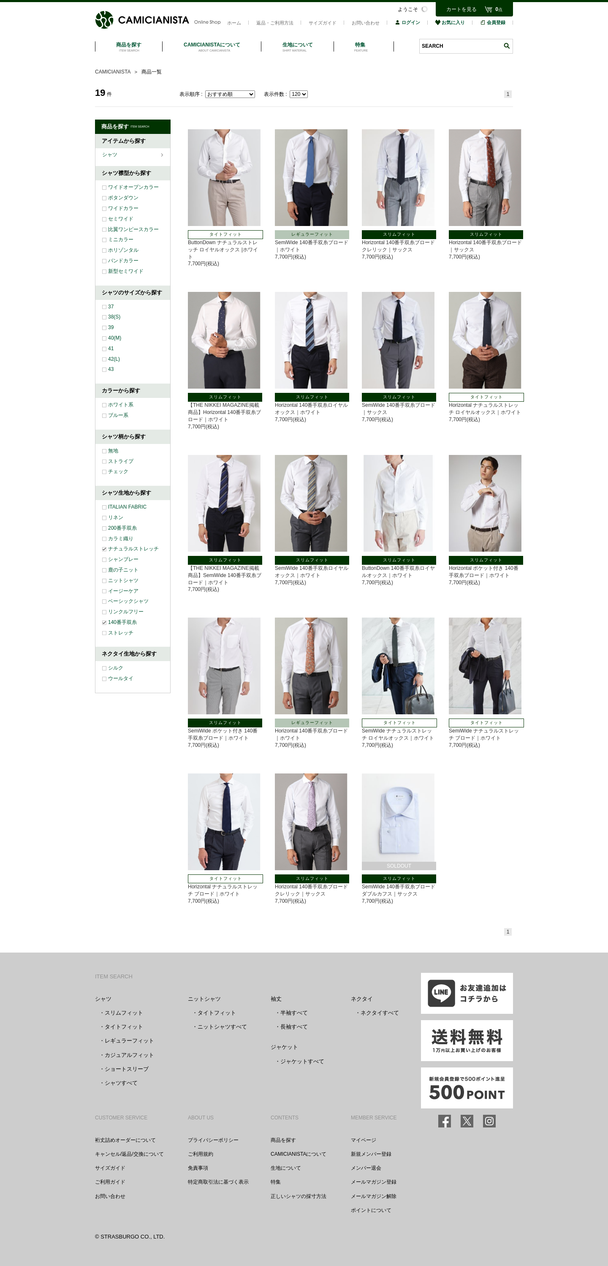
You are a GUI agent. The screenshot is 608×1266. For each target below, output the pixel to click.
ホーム (234, 22)
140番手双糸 (122, 622)
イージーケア (123, 591)
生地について (286, 1168)
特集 (276, 1182)
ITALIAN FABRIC (127, 507)
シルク (115, 668)
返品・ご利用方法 (274, 22)
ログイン (407, 22)
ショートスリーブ (127, 1069)
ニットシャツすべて (222, 1027)
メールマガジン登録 (373, 1182)
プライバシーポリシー (213, 1140)
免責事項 (198, 1168)
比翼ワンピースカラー (133, 229)
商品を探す (283, 1140)
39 (111, 327)
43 (111, 369)
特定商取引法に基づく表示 (218, 1182)
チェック (118, 471)
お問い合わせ (366, 22)
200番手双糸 (122, 528)
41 (111, 348)
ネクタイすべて (380, 1013)
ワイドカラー (123, 208)
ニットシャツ (123, 580)
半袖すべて (294, 1013)
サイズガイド (323, 22)
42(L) (114, 359)
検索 (506, 46)
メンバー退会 (366, 1168)
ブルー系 (118, 415)
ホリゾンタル (123, 250)
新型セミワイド (126, 271)
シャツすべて (121, 1083)
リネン (115, 517)
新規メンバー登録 (371, 1154)
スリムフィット (124, 1013)
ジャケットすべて (302, 1061)
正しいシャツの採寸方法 (298, 1196)
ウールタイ (120, 678)
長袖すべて (294, 1027)
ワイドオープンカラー (133, 187)
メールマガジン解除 (373, 1196)
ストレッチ (120, 633)
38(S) (114, 317)
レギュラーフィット (129, 1040)
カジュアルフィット (129, 1055)
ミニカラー (120, 239)
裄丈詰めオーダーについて (125, 1140)
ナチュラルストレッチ (133, 549)
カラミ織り (120, 539)
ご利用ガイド (110, 1182)
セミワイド (120, 219)
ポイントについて (371, 1210)
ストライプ (120, 461)
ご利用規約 (200, 1154)
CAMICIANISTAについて (298, 1154)
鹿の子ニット (123, 570)
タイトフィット (124, 1027)
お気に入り (450, 22)
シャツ (110, 155)
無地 (113, 451)
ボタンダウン (123, 198)
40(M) (114, 338)
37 (111, 307)
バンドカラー (123, 261)
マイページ (363, 1140)
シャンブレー (123, 559)
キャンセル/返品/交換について (129, 1154)
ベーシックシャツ (128, 601)
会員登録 (492, 22)
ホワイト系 (120, 405)
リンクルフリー (126, 612)
